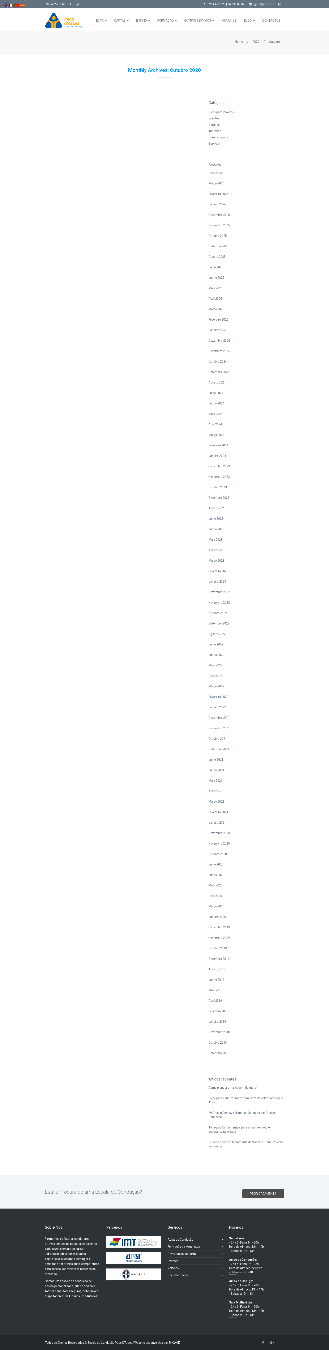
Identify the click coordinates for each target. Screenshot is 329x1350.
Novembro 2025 (219, 225)
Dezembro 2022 (219, 592)
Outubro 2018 (218, 1042)
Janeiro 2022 (217, 707)
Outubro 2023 (218, 487)
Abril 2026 (215, 173)
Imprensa (215, 131)
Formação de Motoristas (195, 1246)
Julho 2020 (216, 864)
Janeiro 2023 (217, 581)
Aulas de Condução (195, 1239)
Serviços (214, 143)
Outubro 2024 (218, 361)
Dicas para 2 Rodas (221, 112)
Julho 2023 (216, 518)
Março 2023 (216, 560)
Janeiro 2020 (217, 917)
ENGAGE (174, 1342)
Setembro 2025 (219, 246)
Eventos (214, 118)
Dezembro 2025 (219, 214)
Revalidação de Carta (195, 1253)
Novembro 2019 (219, 937)
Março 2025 (216, 309)
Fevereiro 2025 (218, 319)
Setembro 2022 (219, 623)
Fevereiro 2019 (218, 1011)
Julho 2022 (216, 644)
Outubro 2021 (218, 738)
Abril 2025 (215, 298)
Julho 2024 (216, 393)
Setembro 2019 (219, 958)
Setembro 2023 (219, 497)
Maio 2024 (215, 414)
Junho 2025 (216, 277)
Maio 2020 (215, 885)
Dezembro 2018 (219, 1032)
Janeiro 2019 (217, 1021)
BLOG (248, 20)
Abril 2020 (215, 896)
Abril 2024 (215, 424)
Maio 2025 (215, 288)
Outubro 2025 (218, 235)
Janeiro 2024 (217, 455)
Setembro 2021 (219, 749)
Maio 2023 (215, 539)
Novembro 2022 (219, 602)
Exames (195, 1261)
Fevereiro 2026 (218, 194)
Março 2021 (216, 801)
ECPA (100, 20)
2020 (256, 41)
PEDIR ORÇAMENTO (263, 1193)
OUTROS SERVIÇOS (198, 20)
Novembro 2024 (219, 351)
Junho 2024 (216, 403)
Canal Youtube (56, 4)
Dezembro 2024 (219, 340)
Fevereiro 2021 (218, 812)
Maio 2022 (215, 665)
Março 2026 (216, 183)
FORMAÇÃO (166, 20)
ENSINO (142, 20)
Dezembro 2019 (219, 927)
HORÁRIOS (229, 20)
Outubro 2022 (218, 613)
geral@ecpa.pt (261, 4)
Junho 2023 (216, 529)
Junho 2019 (216, 979)
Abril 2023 (215, 550)
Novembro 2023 (219, 476)
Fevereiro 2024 (218, 445)
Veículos (195, 1268)
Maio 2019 (215, 990)
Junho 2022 (216, 655)
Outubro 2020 (218, 854)
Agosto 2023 (217, 508)
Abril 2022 (215, 676)
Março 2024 (216, 435)
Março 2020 (216, 906)
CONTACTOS (271, 20)
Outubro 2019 (218, 948)
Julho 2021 (216, 759)
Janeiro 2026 (217, 204)
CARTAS (120, 20)
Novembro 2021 (219, 728)
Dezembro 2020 (219, 833)
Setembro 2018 (219, 1053)
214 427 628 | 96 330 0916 (224, 4)
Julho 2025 (216, 267)
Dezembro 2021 (219, 717)
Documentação (195, 1275)
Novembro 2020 (219, 843)
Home (239, 41)
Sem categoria (218, 137)
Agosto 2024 (217, 382)
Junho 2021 (216, 770)
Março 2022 (216, 686)
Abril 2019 (215, 1000)
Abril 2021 (215, 791)
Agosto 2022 (217, 634)
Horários (214, 124)
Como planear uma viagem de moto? (233, 1087)
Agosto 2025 (217, 256)
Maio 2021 (215, 780)
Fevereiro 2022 (218, 696)
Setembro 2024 (219, 372)
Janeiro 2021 (217, 822)
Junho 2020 (216, 875)
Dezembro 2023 (219, 466)
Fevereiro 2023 (218, 571)
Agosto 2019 (217, 969)
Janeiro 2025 (217, 330)
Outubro (274, 41)
